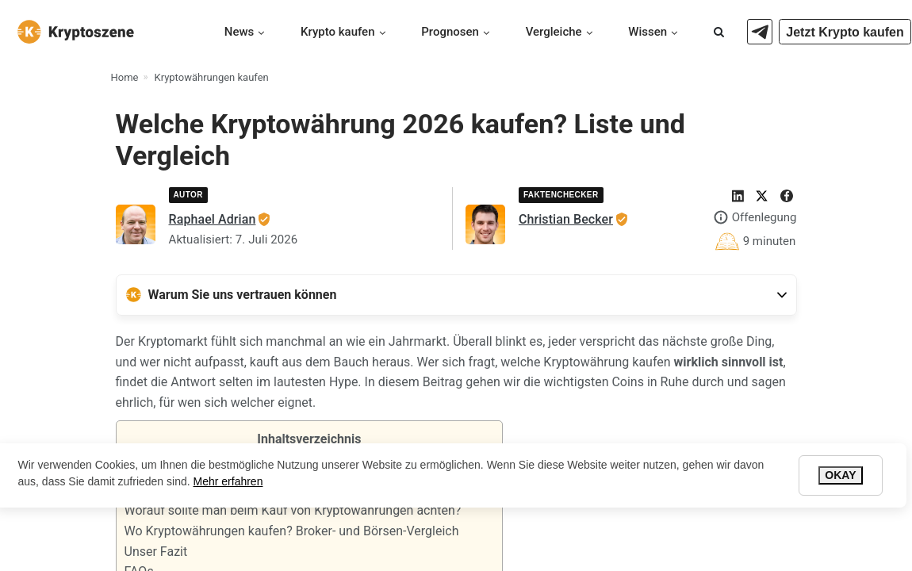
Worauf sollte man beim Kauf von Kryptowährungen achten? (293, 510)
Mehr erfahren (228, 481)
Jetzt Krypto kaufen (844, 32)
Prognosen (450, 32)
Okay (840, 475)
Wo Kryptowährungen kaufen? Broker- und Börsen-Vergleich (292, 530)
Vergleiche (554, 32)
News (239, 32)
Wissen (647, 32)
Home (125, 77)
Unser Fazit (156, 551)
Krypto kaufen (338, 32)
